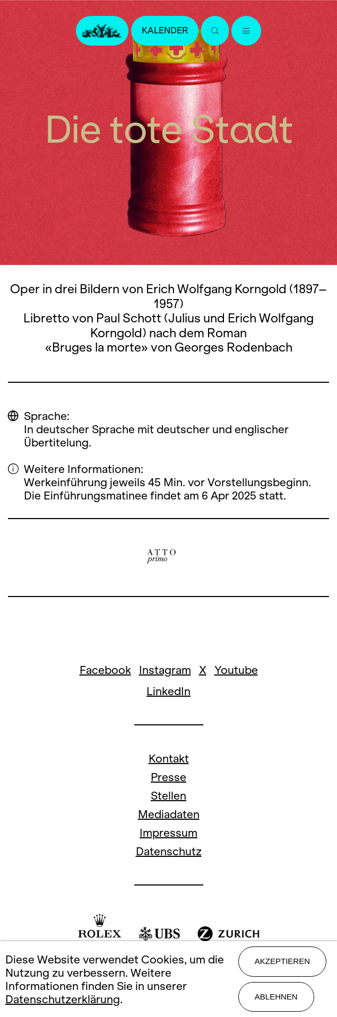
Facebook (105, 670)
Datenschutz (169, 851)
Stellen (168, 796)
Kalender (165, 30)
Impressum (168, 833)
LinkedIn (168, 691)
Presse (168, 777)
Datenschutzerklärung (62, 999)
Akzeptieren (282, 961)
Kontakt (169, 758)
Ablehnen (276, 996)
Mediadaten (169, 814)
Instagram (165, 670)
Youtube (236, 670)
